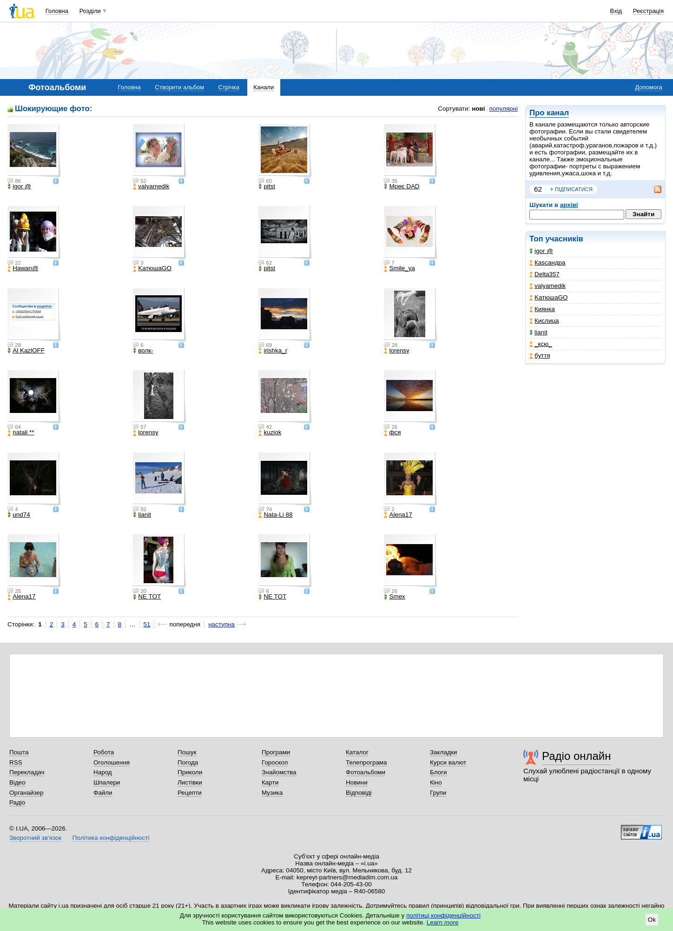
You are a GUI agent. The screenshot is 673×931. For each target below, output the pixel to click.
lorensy (396, 350)
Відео (17, 782)
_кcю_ (540, 343)
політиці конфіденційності (443, 915)
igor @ (541, 250)
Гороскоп (275, 762)
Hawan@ (22, 268)
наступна (221, 624)
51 (147, 624)
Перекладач (26, 772)
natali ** (20, 432)
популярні (503, 108)
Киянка (542, 309)
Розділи (90, 10)
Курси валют (448, 762)
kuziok (269, 432)
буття (539, 355)
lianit (538, 332)
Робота (103, 752)
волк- (143, 350)
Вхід (616, 10)
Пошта (18, 752)
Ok (652, 919)
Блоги (438, 772)
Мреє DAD (401, 186)
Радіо (17, 802)
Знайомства (279, 772)
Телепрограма (366, 762)
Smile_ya (399, 268)
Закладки (443, 752)
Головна (57, 10)
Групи (438, 792)
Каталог (357, 752)
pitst (266, 186)
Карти (270, 782)
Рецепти (190, 792)
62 (538, 189)
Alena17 (398, 515)
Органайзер (26, 792)
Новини (357, 782)
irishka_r (272, 350)
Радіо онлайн (576, 756)
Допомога (648, 87)
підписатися (571, 189)
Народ (102, 772)
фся (392, 432)
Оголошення (111, 762)
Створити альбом (179, 87)
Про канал (549, 112)
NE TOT (147, 596)
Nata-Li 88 (275, 515)
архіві (569, 204)
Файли (102, 792)
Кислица (544, 320)
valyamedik (547, 285)
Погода (188, 762)
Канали (263, 87)
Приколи (190, 772)
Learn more (443, 922)
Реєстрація (648, 10)
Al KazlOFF (26, 350)
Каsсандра (547, 262)
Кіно (436, 782)
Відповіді (359, 792)
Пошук (187, 752)
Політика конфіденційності (111, 837)
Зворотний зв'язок (35, 837)
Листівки (190, 782)
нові (478, 108)
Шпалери (106, 782)
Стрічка (228, 87)
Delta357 (544, 274)
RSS (15, 762)
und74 (18, 515)
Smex (394, 596)
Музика (272, 792)
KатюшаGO (548, 297)
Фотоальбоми (365, 772)
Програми (276, 752)
